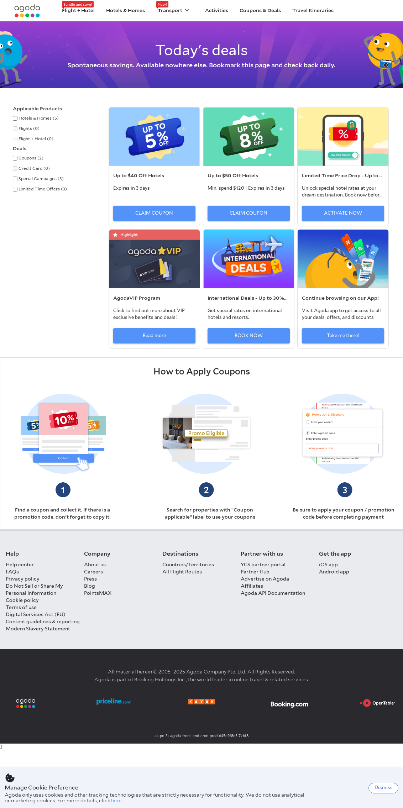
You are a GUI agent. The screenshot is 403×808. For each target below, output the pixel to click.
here (116, 800)
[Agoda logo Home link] (27, 10)
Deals (19, 148)
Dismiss (384, 787)
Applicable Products (37, 108)
